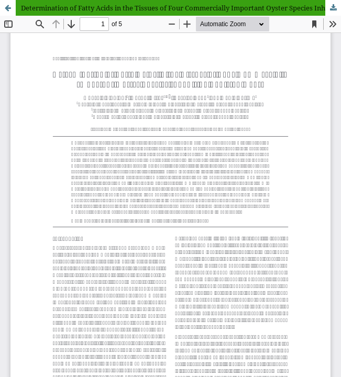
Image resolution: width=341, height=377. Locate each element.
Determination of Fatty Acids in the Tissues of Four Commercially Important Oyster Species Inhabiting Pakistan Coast (181, 8)
